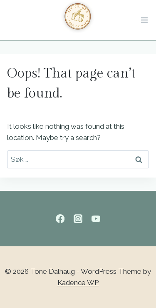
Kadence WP (78, 282)
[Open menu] (146, 20)
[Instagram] (78, 219)
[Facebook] (60, 219)
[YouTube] (96, 219)
